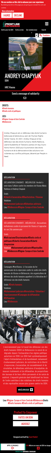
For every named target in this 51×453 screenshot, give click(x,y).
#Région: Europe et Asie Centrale (13, 119)
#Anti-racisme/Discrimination (16, 237)
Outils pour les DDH (7, 30)
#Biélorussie (6, 121)
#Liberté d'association (13, 197)
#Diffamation (9, 298)
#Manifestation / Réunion (32, 197)
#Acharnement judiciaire (14, 203)
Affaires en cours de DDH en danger (38, 445)
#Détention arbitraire (32, 203)
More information (8, 10)
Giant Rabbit (33, 437)
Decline (18, 15)
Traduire (46, 35)
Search (44, 30)
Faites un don (19, 30)
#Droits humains (8, 108)
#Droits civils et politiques (11, 111)
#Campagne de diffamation (29, 294)
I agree (6, 15)
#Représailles (36, 247)
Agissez (25, 424)
